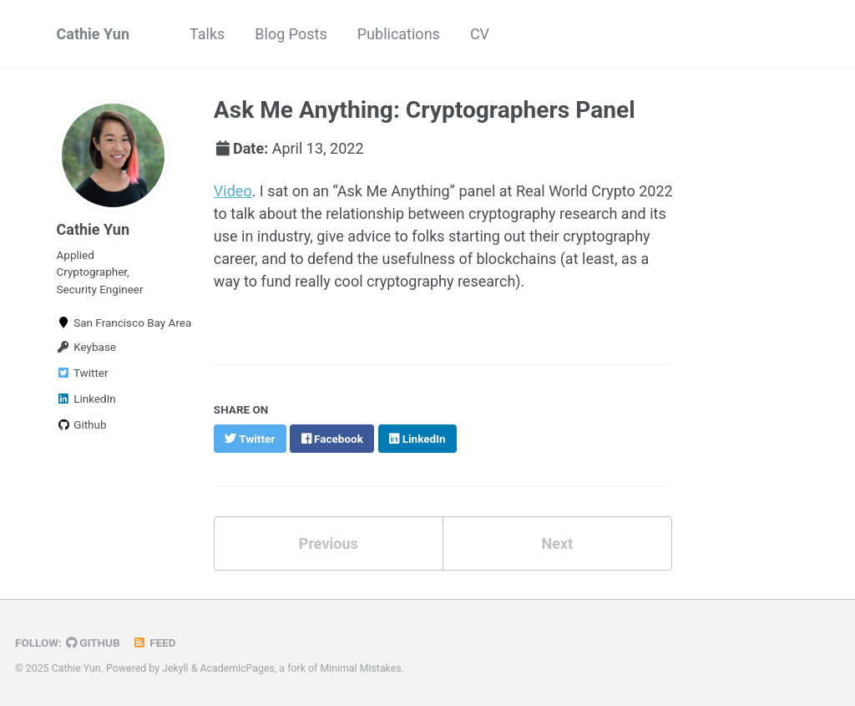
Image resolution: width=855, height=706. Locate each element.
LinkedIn (86, 398)
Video (233, 191)
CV (479, 34)
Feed (154, 642)
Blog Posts (290, 34)
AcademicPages (237, 668)
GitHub (93, 642)
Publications (398, 34)
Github (82, 424)
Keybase (87, 346)
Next (557, 543)
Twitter (83, 372)
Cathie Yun (93, 34)
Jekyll (175, 668)
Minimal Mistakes (360, 668)
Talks (207, 34)
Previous (328, 543)
